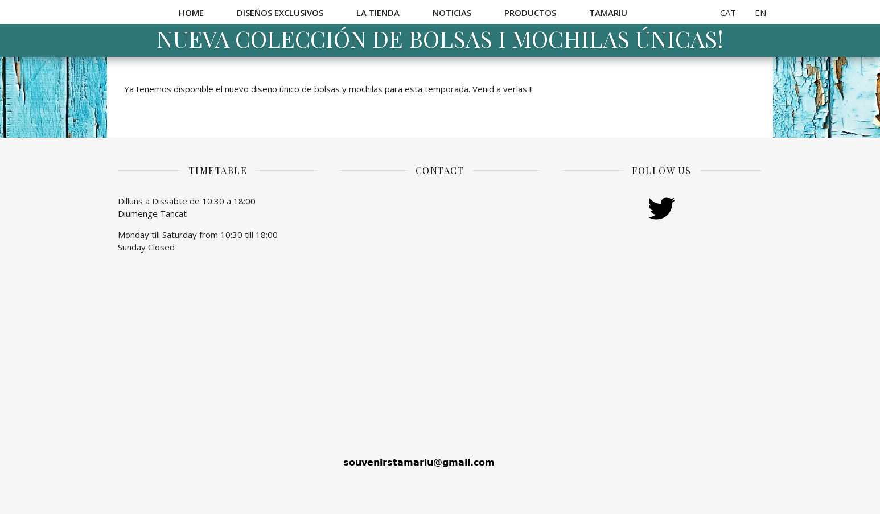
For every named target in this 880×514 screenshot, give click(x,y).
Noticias (452, 12)
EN (760, 12)
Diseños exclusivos (280, 12)
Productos (530, 12)
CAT (728, 12)
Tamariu (608, 12)
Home (191, 12)
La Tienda (378, 12)
